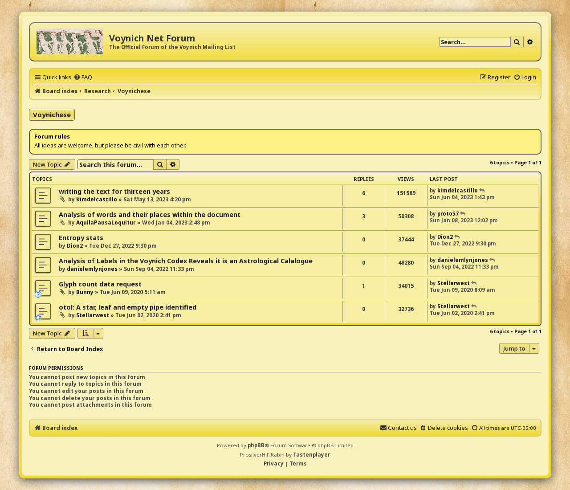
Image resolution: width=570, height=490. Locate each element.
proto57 (448, 213)
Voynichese (52, 114)
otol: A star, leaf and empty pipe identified (127, 307)
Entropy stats (81, 237)
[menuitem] (82, 77)
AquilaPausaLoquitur (106, 222)
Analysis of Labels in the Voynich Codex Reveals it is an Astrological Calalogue (186, 261)
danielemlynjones (92, 269)
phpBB (256, 445)
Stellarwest (453, 283)
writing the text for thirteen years (114, 191)
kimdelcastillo (96, 199)
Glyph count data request (100, 284)
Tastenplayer (311, 454)
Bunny (85, 292)
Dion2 (75, 245)
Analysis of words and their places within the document (149, 214)
